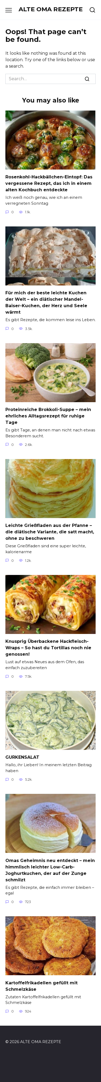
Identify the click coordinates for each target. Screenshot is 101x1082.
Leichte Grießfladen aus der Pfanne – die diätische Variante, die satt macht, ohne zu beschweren (49, 532)
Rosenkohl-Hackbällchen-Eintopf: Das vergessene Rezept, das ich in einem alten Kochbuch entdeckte (48, 183)
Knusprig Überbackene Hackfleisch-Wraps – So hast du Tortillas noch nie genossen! (48, 648)
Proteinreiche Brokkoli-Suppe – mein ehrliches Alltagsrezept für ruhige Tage (48, 416)
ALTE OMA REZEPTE (51, 9)
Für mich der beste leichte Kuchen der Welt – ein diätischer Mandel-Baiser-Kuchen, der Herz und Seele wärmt (46, 302)
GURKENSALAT (22, 757)
